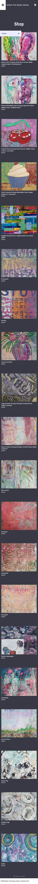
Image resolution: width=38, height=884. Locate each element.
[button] (10, 33)
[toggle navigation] (3, 5)
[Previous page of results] (14, 876)
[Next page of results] (24, 876)
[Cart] (35, 5)
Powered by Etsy (25, 881)
